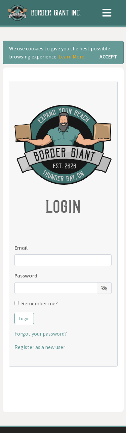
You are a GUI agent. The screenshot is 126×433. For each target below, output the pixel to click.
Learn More (71, 56)
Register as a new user (39, 347)
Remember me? (39, 303)
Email (21, 247)
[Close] (108, 56)
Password (25, 275)
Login (24, 318)
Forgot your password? (40, 333)
